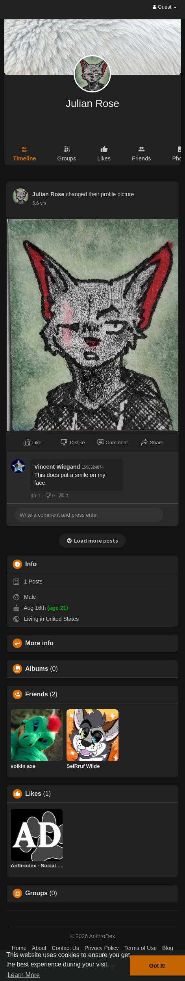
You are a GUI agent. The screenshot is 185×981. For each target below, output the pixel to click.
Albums (36, 669)
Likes (33, 794)
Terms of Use (140, 948)
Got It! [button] (157, 966)
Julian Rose (92, 103)
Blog (167, 948)
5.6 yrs (39, 203)
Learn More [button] (23, 975)
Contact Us (65, 948)
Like (32, 442)
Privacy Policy (102, 948)
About (39, 948)
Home (19, 948)
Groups (36, 893)
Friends (36, 694)
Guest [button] (165, 7)
